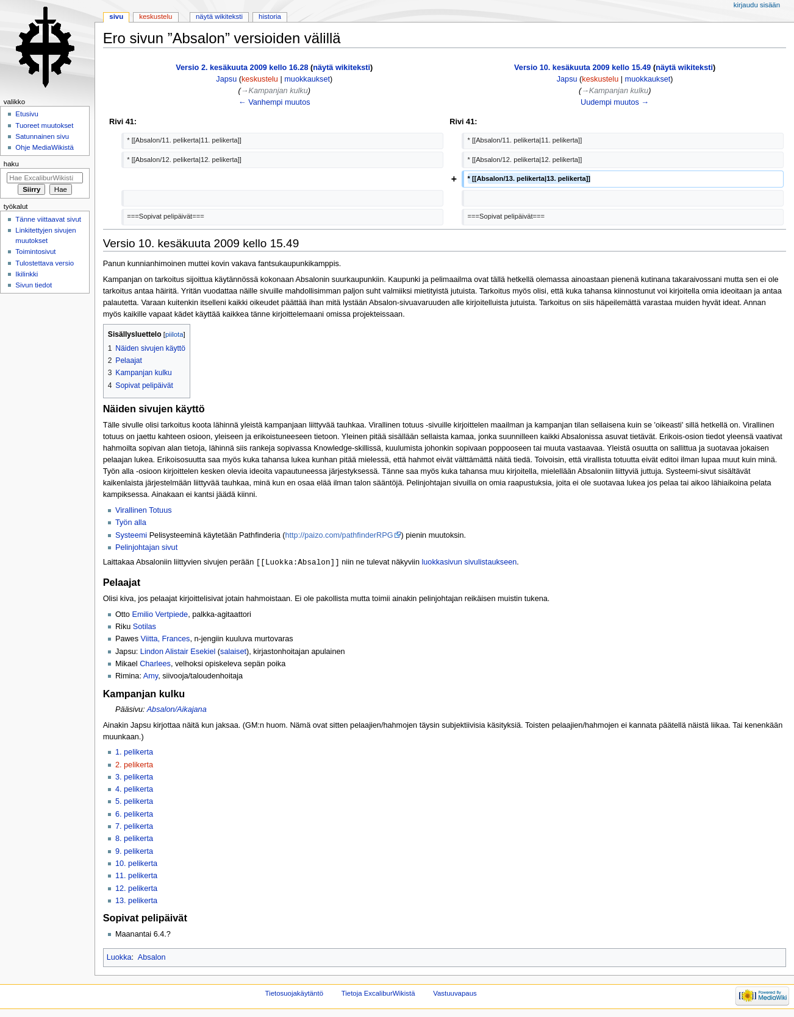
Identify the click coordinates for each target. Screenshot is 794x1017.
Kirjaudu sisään (757, 5)
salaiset (233, 652)
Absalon (152, 958)
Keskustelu (155, 16)
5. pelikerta (134, 802)
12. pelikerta (136, 889)
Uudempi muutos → (615, 102)
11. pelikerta (136, 876)
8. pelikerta (134, 839)
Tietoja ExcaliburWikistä (378, 994)
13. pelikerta (136, 901)
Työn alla (130, 522)
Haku (11, 163)
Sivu (116, 16)
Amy (150, 676)
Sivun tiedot (33, 285)
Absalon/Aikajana (177, 710)
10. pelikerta (136, 864)
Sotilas (144, 627)
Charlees (155, 664)
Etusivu (26, 114)
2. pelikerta (134, 765)
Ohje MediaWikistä (44, 147)
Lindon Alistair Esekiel (177, 652)
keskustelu (259, 79)
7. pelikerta (134, 827)
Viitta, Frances (165, 639)
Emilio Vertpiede (160, 615)
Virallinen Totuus (143, 510)
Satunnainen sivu (42, 136)
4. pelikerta (134, 790)
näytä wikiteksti (341, 67)
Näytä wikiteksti (219, 16)
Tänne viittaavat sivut (48, 219)
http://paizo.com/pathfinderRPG (339, 535)
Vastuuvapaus (455, 994)
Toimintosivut (35, 251)
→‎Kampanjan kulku (274, 90)
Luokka (119, 958)
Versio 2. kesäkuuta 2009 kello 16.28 (242, 67)
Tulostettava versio (44, 263)
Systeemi (131, 535)
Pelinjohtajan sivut (146, 547)
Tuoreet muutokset (44, 125)
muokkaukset (307, 79)
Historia (270, 16)
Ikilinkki (26, 274)
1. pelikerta (134, 752)
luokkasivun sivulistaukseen (469, 562)
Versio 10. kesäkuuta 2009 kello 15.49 (582, 67)
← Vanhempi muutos (274, 102)
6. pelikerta (134, 815)
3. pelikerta (134, 777)
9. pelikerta (134, 852)
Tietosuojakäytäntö (294, 994)
